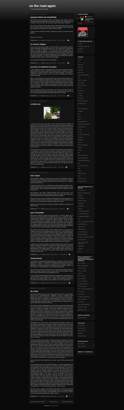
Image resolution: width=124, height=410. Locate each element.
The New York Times (83, 165)
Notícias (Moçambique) (83, 124)
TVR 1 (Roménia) (82, 299)
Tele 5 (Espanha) (82, 286)
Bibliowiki (80, 195)
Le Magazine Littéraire (83, 216)
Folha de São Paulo (83, 101)
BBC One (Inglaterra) (83, 265)
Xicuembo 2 (81, 49)
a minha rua (35, 104)
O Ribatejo (80, 139)
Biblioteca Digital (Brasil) (84, 193)
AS (78, 62)
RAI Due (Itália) (82, 276)
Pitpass (80, 142)
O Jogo (80, 132)
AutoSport (80, 69)
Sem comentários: (61, 40)
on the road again (42, 6)
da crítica (34, 291)
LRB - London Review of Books (85, 221)
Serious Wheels (82, 330)
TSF (79, 168)
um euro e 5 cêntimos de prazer (44, 67)
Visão (79, 176)
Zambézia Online (82, 181)
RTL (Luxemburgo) (82, 281)
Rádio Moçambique (83, 155)
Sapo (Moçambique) (83, 158)
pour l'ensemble (37, 213)
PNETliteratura (81, 229)
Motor (79, 119)
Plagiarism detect (82, 317)
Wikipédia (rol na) (82, 309)
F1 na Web (80, 98)
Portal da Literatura (82, 232)
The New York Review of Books (85, 237)
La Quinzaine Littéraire (83, 211)
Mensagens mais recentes (38, 401)
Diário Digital (81, 82)
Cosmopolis (81, 203)
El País (79, 88)
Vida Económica (82, 173)
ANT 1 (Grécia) (81, 263)
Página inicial (53, 401)
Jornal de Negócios (82, 108)
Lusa (79, 113)
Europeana (80, 206)
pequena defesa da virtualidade (43, 17)
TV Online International (83, 296)
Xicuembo (80, 51)
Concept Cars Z (82, 328)
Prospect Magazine (82, 234)
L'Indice (80, 208)
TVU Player (81, 302)
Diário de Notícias (82, 80)
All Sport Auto (81, 325)
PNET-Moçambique (83, 145)
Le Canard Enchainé (83, 213)
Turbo (79, 171)
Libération (80, 111)
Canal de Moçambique (83, 75)
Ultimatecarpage (82, 336)
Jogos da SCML (82, 346)
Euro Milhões (81, 343)
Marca (79, 116)
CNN (79, 77)
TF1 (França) (81, 291)
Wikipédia (80, 248)
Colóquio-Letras (82, 200)
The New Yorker (82, 239)
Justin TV (80, 273)
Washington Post (82, 178)
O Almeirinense (81, 126)
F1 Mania (80, 95)
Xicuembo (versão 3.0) (83, 46)
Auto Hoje (80, 64)
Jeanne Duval (36, 258)
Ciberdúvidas (81, 198)
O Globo (80, 129)
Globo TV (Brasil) (82, 270)
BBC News (80, 72)
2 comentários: (62, 208)
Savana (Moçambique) (83, 160)
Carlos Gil (89, 16)
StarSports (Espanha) (83, 283)
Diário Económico (82, 85)
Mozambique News (82, 121)
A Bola (79, 59)
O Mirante (80, 137)
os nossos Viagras (38, 44)
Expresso (80, 93)
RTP (79, 152)
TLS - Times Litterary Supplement (83, 243)
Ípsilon (79, 251)
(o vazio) (80, 43)
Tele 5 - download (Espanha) (85, 289)
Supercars (80, 333)
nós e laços (35, 176)
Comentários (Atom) (54, 405)
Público (80, 147)
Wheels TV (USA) (82, 307)
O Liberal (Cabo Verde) (83, 134)
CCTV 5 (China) (82, 268)
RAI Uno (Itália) (82, 278)
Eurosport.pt (81, 90)
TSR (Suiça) (81, 294)
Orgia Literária (81, 226)
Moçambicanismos (82, 224)
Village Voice (81, 246)
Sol (79, 163)
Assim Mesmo (81, 190)
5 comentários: (60, 396)
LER (79, 219)
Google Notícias (82, 103)
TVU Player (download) (83, 304)
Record (80, 150)
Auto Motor (80, 67)
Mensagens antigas (67, 401)
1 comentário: (61, 167)
